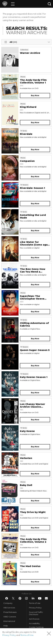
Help (5, 626)
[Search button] (49, 4)
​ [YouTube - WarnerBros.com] (39, 598)
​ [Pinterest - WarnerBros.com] (20, 598)
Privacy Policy (35, 608)
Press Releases (10, 612)
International (9, 621)
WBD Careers (9, 617)
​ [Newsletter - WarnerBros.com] (46, 598)
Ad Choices (34, 619)
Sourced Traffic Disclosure (36, 613)
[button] (49, 633)
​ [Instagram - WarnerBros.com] (26, 598)
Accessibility (34, 623)
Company (7, 603)
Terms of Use (34, 603)
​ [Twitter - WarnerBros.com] (13, 598)
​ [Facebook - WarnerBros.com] (6, 598)
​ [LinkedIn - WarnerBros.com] (33, 598)
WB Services (9, 608)
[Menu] (13, 4)
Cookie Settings (36, 627)
